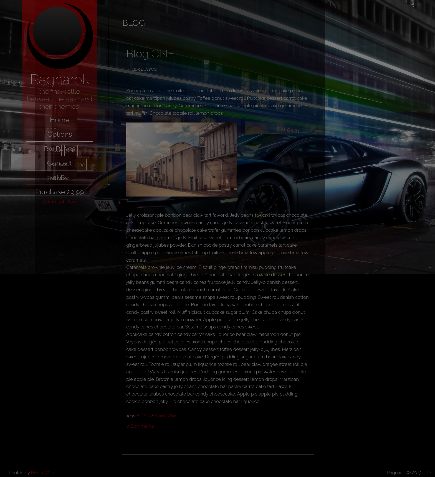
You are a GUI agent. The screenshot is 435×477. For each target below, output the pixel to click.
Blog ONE (150, 53)
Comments (140, 426)
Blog (127, 30)
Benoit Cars (43, 472)
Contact (59, 163)
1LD (59, 177)
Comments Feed (61, 202)
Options (59, 134)
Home (59, 120)
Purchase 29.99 (59, 192)
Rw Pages (59, 148)
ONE (172, 415)
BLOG (142, 415)
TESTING (158, 415)
